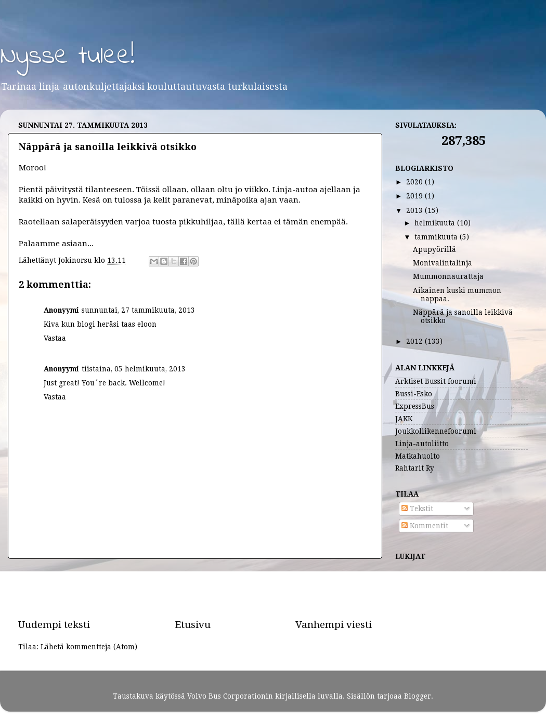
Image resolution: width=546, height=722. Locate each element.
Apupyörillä (434, 249)
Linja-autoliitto (422, 443)
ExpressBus (414, 406)
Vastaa (55, 338)
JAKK (403, 419)
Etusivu (193, 625)
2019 (415, 196)
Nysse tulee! (67, 56)
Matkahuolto (417, 456)
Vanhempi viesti (333, 625)
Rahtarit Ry (414, 468)
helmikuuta (435, 223)
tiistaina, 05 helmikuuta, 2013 (134, 369)
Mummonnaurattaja (448, 276)
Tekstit (417, 508)
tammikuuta (437, 237)
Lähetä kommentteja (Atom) (89, 647)
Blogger (417, 696)
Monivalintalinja (442, 263)
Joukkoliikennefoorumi (435, 431)
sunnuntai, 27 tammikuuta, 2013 (138, 310)
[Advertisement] (195, 588)
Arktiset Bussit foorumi (435, 381)
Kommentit (424, 526)
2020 (415, 182)
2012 (415, 341)
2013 (415, 210)
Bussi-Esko (413, 394)
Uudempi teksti (54, 625)
